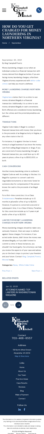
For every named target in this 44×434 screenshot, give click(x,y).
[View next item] (18, 305)
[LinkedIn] (19, 409)
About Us (22, 371)
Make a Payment (22, 395)
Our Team (22, 375)
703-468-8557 (22, 338)
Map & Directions (22, 356)
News (15, 265)
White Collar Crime (26, 265)
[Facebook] (24, 409)
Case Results (22, 383)
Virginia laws (7, 97)
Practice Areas (22, 379)
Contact (22, 398)
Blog (22, 391)
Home (22, 367)
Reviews (22, 387)
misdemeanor (8, 198)
